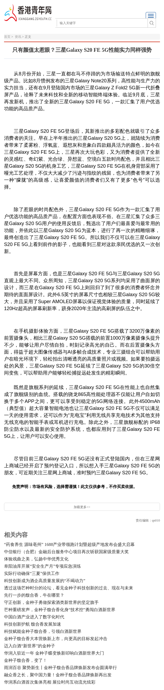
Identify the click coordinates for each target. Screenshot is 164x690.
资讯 (18, 37)
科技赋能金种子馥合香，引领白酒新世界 (42, 631)
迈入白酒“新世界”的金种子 (29, 646)
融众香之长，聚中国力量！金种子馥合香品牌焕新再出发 (58, 675)
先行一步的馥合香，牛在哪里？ (34, 595)
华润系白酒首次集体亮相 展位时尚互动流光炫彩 (49, 682)
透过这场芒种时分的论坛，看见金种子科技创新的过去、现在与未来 (68, 588)
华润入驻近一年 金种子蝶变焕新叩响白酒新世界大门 (54, 653)
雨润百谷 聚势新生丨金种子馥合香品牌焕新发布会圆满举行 (60, 667)
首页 (7, 37)
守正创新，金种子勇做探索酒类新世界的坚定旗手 (51, 602)
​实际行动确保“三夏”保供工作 (31, 573)
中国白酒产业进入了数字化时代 (34, 617)
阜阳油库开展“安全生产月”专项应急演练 (42, 566)
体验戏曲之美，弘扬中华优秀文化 (36, 559)
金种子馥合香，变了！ (25, 660)
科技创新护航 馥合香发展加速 (32, 624)
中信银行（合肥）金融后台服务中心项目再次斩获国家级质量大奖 (66, 551)
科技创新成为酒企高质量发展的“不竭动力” (44, 580)
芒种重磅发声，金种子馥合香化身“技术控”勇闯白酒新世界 (59, 609)
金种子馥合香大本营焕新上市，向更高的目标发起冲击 (55, 638)
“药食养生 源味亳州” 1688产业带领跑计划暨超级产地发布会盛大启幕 (69, 544)
